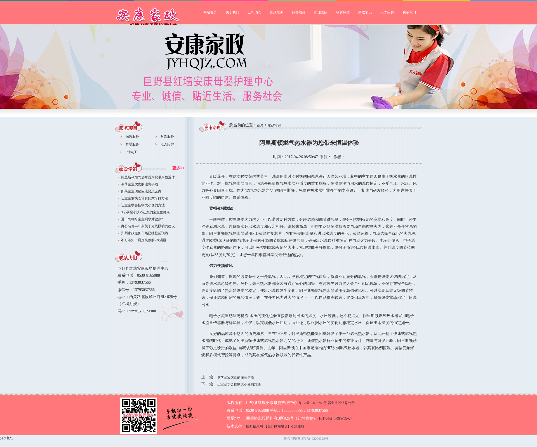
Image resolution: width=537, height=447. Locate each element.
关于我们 (232, 12)
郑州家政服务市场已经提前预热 (144, 233)
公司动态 (254, 12)
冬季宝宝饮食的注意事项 (139, 184)
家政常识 (365, 12)
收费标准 (343, 12)
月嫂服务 (167, 136)
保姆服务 (132, 136)
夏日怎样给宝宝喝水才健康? (142, 219)
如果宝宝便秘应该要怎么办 (141, 191)
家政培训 (276, 12)
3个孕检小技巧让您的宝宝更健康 (145, 212)
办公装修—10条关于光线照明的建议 (148, 226)
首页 (260, 125)
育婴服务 (132, 144)
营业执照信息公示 (341, 403)
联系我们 (409, 12)
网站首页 (210, 12)
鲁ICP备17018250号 (312, 403)
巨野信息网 (254, 426)
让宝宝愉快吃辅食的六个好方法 (144, 198)
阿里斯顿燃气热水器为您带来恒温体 (148, 177)
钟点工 (132, 152)
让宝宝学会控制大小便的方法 (143, 205)
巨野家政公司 (157, 18)
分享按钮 (6, 438)
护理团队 (321, 12)
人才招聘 (387, 12)
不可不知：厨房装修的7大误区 (143, 240)
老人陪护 (167, 144)
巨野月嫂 (326, 418)
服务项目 (298, 12)
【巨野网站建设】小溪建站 (284, 426)
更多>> (178, 168)
